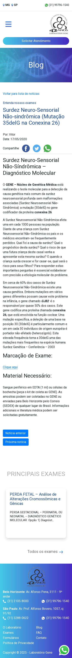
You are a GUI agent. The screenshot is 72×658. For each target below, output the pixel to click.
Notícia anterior (15, 433)
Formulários (11, 638)
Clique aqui (10, 367)
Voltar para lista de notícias (21, 94)
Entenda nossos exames (19, 103)
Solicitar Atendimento (36, 41)
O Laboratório (12, 627)
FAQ (39, 632)
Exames (8, 632)
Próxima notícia (15, 442)
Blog (39, 627)
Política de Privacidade (18, 643)
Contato (41, 638)
